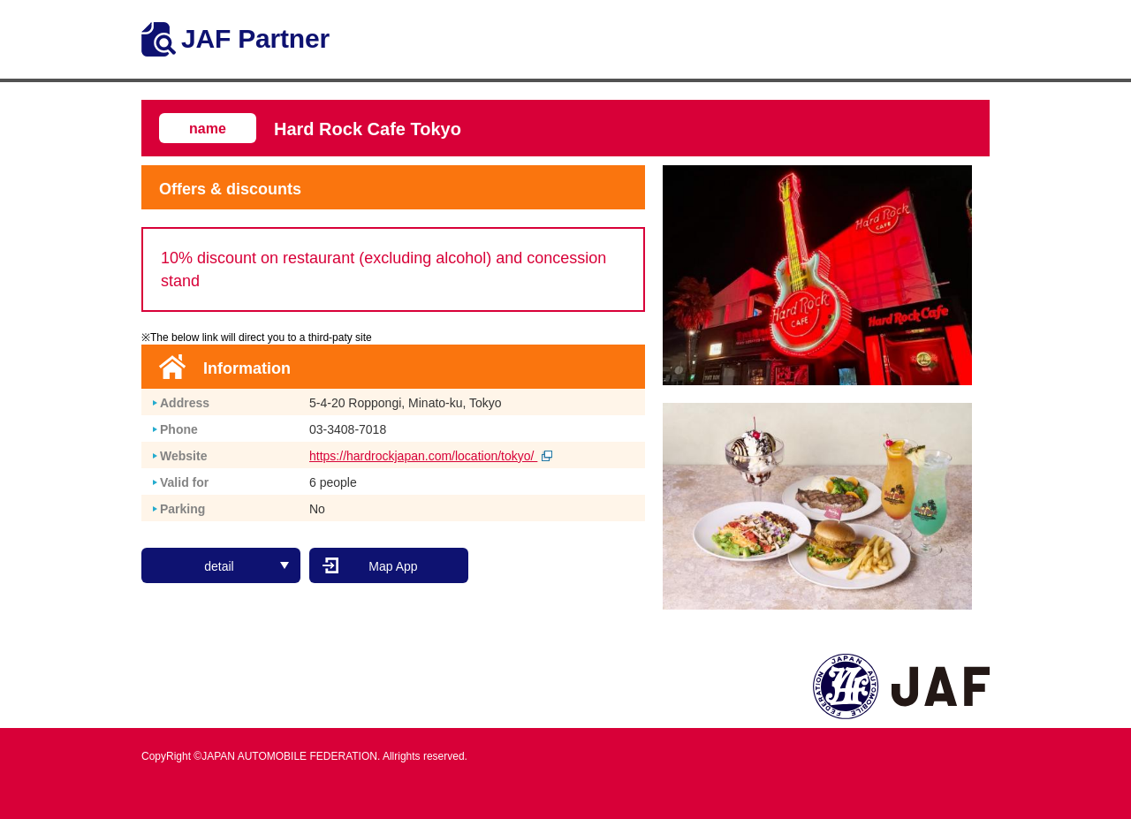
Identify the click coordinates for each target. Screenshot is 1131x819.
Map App (392, 566)
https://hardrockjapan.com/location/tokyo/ (430, 456)
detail (246, 566)
